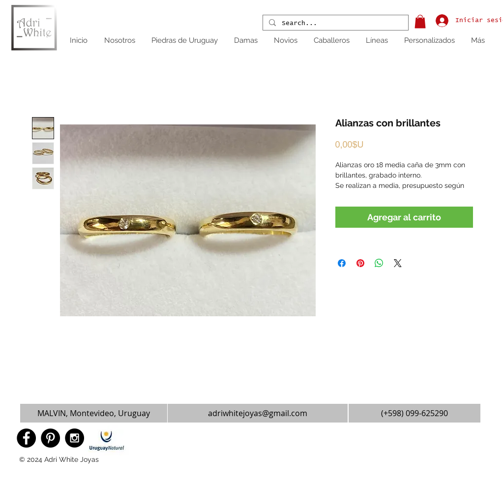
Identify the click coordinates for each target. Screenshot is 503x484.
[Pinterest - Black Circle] (50, 438)
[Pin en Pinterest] (360, 263)
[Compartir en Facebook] (342, 263)
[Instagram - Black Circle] (74, 438)
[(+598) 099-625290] (414, 413)
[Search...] (334, 23)
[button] (420, 21)
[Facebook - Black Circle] (26, 438)
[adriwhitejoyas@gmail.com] (257, 413)
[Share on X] (398, 263)
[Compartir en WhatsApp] (379, 263)
